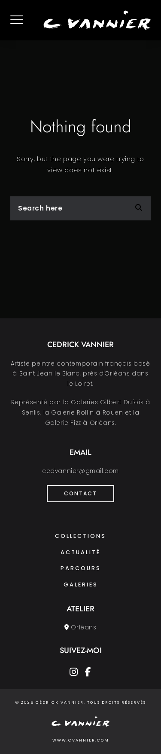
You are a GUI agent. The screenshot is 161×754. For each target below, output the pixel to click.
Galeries (81, 584)
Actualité (80, 552)
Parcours (81, 568)
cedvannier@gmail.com (80, 471)
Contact (80, 493)
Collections (80, 536)
